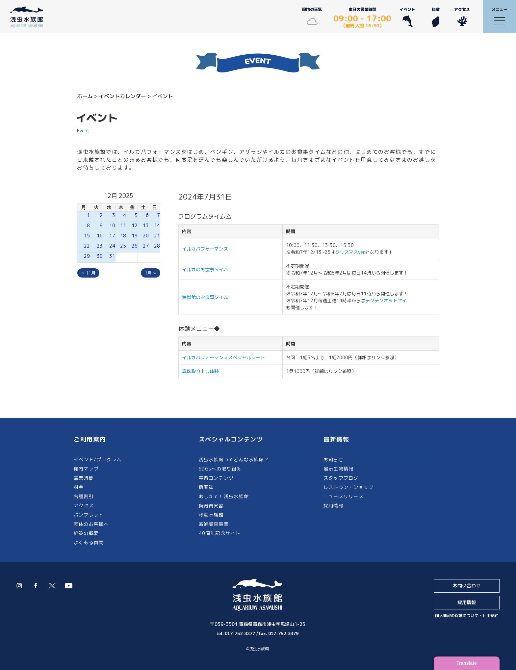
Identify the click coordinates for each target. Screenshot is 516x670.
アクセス (462, 17)
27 (146, 246)
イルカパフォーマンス (207, 249)
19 (135, 235)
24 (112, 246)
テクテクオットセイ (386, 300)
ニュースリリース (343, 496)
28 (157, 246)
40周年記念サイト (220, 533)
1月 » (150, 273)
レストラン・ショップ (348, 487)
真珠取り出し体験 (200, 371)
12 (135, 225)
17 (112, 235)
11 (123, 225)
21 (157, 235)
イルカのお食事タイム (205, 269)
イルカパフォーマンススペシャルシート (223, 357)
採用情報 (333, 505)
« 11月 (88, 273)
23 (100, 246)
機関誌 (206, 487)
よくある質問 (89, 542)
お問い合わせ (466, 585)
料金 (435, 17)
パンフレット (89, 515)
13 (146, 225)
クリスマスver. (350, 252)
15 (87, 235)
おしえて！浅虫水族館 (224, 496)
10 (112, 225)
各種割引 (84, 496)
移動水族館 (211, 515)
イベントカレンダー (122, 96)
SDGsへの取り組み (220, 469)
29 (87, 256)
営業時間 (84, 478)
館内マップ (86, 469)
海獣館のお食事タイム (205, 297)
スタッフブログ (341, 478)
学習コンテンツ (216, 478)
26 (135, 246)
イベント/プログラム (97, 459)
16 (100, 235)
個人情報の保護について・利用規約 (466, 615)
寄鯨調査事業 (214, 524)
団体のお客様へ (91, 524)
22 (87, 246)
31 (112, 256)
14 (157, 225)
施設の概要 (86, 533)
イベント (407, 17)
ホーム (85, 96)
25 (123, 246)
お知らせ (333, 459)
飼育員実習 (211, 505)
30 (100, 256)
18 (123, 235)
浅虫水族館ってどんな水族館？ (234, 459)
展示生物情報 (338, 469)
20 (146, 235)
